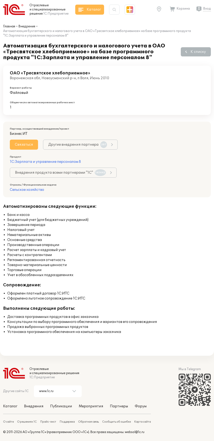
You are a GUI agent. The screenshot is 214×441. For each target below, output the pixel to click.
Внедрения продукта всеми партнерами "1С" (60, 172)
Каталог (10, 406)
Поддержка (67, 421)
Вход (207, 8)
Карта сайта (142, 421)
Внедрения (26, 26)
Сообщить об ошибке (116, 421)
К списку (198, 52)
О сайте (8, 421)
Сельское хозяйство (27, 190)
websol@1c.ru (134, 432)
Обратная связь (88, 421)
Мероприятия (91, 406)
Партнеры (119, 406)
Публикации (61, 406)
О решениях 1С (27, 421)
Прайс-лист (48, 421)
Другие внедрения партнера (77, 144)
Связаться (24, 145)
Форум (140, 406)
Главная (9, 26)
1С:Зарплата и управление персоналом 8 (45, 162)
